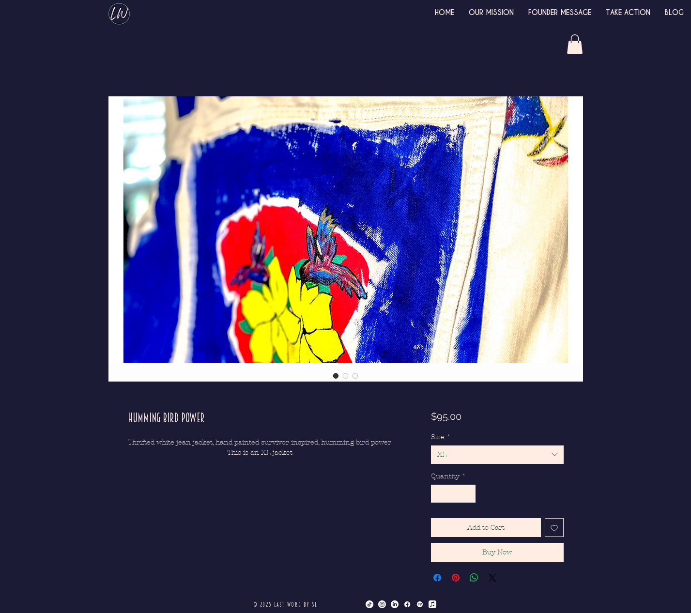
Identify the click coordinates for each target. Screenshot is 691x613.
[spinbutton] (453, 493)
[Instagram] (382, 604)
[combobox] (497, 454)
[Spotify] (420, 604)
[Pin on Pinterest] (455, 577)
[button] (575, 44)
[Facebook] (407, 604)
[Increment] (468, 493)
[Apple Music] (432, 604)
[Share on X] (492, 577)
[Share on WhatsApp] (474, 577)
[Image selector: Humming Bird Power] (336, 376)
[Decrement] (438, 493)
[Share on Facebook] (437, 577)
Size (441, 437)
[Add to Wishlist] (554, 527)
